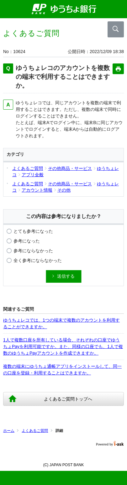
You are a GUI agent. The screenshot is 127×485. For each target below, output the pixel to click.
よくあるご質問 (35, 430)
